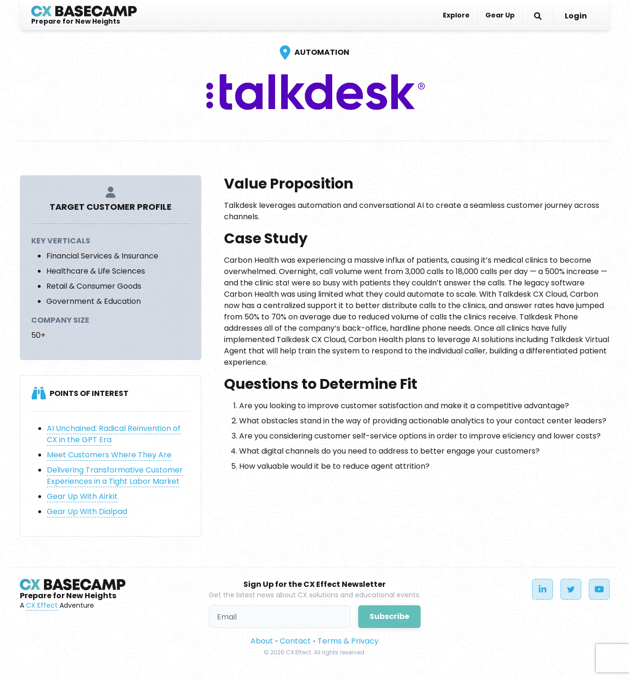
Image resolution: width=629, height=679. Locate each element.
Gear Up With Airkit (82, 496)
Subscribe (389, 616)
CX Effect (42, 605)
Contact (295, 641)
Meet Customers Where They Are (109, 454)
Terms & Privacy (348, 641)
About (261, 641)
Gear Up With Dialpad (87, 511)
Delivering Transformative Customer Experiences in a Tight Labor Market (115, 475)
